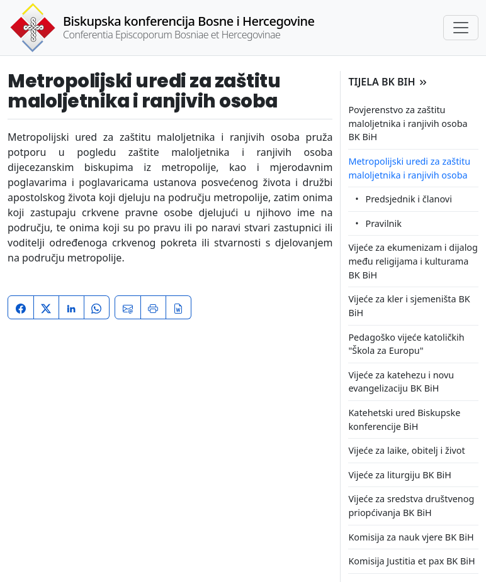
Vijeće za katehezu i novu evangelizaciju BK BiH (401, 382)
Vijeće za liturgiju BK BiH (399, 475)
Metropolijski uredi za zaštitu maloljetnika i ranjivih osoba (409, 168)
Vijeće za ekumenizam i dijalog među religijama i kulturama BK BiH (413, 260)
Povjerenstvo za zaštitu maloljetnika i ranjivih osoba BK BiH (407, 123)
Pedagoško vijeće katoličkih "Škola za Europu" (406, 344)
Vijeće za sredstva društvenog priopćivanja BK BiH (411, 506)
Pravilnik (383, 223)
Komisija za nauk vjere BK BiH (410, 537)
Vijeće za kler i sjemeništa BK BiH (409, 306)
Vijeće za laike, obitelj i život (406, 450)
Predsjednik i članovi (408, 199)
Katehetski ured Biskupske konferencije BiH (404, 419)
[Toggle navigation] (460, 27)
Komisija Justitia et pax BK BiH (411, 561)
